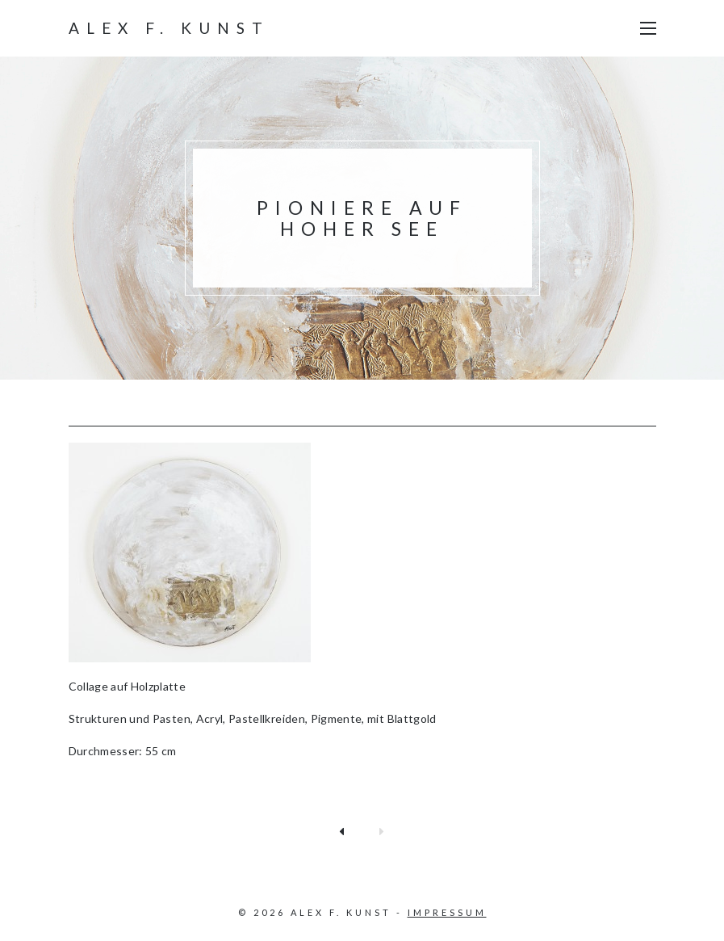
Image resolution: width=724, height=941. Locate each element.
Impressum (447, 912)
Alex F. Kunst (169, 28)
